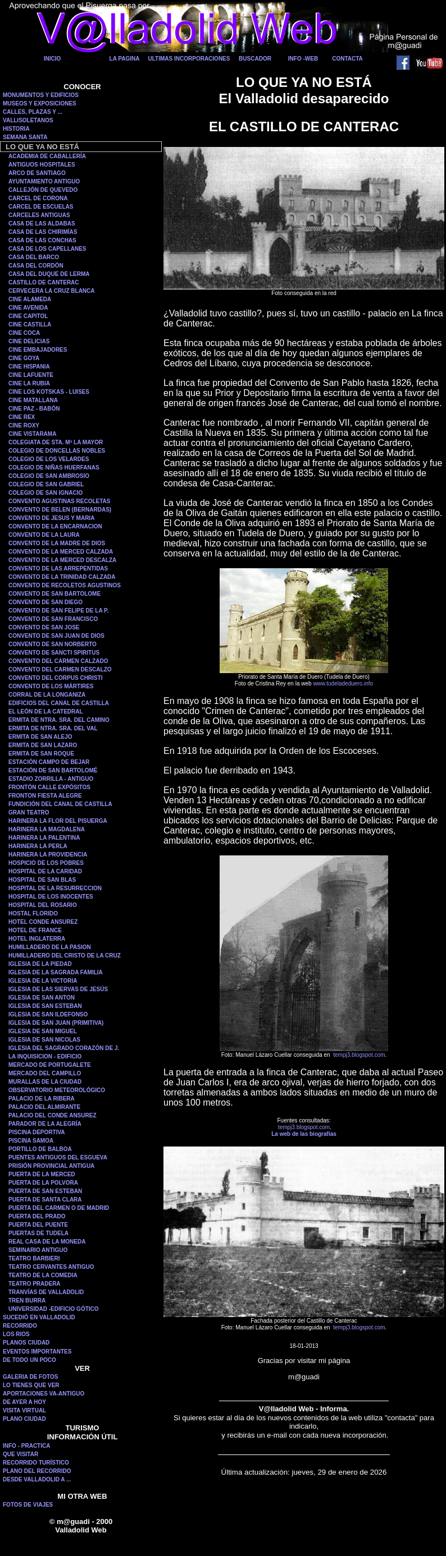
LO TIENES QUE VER (31, 1385)
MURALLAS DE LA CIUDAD (44, 1082)
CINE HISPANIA (29, 366)
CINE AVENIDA (28, 308)
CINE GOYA (23, 358)
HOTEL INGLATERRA (36, 939)
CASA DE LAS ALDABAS (41, 223)
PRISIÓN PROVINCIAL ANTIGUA (51, 1166)
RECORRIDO (20, 1326)
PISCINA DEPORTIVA (36, 1132)
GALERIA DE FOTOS (30, 1377)
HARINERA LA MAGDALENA (46, 829)
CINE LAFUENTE (30, 375)
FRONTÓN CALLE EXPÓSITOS (49, 787)
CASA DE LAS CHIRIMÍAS (42, 232)
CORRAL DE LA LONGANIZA (46, 695)
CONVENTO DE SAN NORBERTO (52, 644)
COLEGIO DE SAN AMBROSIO (48, 476)
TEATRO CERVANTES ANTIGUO (51, 1267)
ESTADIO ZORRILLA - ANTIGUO (50, 779)
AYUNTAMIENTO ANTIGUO (44, 181)
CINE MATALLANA (33, 400)
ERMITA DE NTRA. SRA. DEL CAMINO (59, 720)
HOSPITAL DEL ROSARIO (42, 905)
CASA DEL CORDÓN (35, 266)
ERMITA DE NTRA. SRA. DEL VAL (53, 728)
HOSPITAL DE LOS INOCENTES (50, 897)
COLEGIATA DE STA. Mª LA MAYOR (55, 442)
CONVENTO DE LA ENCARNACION (55, 526)
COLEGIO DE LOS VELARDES (48, 459)
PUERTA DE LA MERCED (41, 1174)
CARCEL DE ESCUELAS (40, 207)
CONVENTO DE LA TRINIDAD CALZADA (62, 577)
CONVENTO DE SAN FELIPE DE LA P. (58, 610)
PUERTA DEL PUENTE (38, 1225)
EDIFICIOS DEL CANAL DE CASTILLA (58, 703)
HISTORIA (16, 129)
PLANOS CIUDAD (26, 1342)
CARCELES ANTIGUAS (39, 215)
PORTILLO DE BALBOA (40, 1149)
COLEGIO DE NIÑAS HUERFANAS (53, 467)
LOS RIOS (16, 1334)
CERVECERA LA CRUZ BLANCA (51, 291)
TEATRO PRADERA (34, 1284)
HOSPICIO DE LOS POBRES (46, 863)
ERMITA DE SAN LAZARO (42, 745)
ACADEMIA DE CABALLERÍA (47, 156)
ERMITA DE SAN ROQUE (41, 754)
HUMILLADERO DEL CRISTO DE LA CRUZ (64, 955)
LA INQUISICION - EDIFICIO (44, 1056)
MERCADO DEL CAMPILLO (44, 1073)
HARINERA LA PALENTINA (44, 838)
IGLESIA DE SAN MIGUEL (42, 1031)
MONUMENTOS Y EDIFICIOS (41, 95)
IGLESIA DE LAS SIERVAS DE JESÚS (58, 989)
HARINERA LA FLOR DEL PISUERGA (57, 821)
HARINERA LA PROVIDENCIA (47, 854)
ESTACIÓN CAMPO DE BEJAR (48, 762)
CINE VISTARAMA (32, 434)
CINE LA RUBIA (29, 383)
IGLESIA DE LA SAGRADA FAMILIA (55, 972)
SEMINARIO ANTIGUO (37, 1250)
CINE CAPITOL (28, 316)
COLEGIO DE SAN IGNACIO (45, 493)
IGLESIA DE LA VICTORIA (42, 981)
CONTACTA (347, 59)
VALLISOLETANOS (28, 120)
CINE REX (21, 417)
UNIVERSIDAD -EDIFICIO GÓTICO (53, 1309)
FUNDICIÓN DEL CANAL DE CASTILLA (60, 804)
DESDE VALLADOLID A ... (37, 1479)
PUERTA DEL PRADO (37, 1216)
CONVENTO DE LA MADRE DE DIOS (56, 543)
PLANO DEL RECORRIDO (37, 1471)
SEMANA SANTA (25, 137)
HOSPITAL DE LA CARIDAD (45, 871)
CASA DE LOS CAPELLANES (47, 249)
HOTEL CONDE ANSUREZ (43, 922)
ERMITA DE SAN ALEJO (40, 737)
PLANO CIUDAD (24, 1419)
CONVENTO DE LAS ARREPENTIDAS (58, 568)
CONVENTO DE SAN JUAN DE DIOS (56, 636)
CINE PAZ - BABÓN (34, 409)
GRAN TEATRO (28, 812)
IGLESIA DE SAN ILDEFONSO (48, 1014)
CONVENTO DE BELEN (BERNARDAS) (59, 510)
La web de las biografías (303, 1134)
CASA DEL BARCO (33, 257)
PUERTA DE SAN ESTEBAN (45, 1191)
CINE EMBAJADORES (37, 350)
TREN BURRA (26, 1300)
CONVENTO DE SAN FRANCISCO (53, 619)
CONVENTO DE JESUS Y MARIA (51, 518)
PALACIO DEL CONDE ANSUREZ (52, 1115)
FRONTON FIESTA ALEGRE (45, 796)
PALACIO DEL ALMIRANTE (44, 1107)
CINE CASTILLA (29, 324)
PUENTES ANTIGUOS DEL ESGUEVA (57, 1157)
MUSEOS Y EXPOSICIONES (39, 103)
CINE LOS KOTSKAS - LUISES (48, 392)
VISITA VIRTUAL (24, 1410)
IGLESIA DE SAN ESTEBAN (45, 1006)
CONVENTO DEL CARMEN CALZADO (58, 661)
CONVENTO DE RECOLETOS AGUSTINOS (64, 585)
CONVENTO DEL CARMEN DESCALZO (60, 669)
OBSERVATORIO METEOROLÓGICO (56, 1090)
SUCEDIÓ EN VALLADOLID (39, 1317)
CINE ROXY (23, 425)
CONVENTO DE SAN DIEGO (45, 602)
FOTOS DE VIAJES (28, 1505)
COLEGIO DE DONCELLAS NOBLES (56, 451)
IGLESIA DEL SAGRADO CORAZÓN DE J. (63, 1048)
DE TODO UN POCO (29, 1360)
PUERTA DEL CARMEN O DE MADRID (58, 1208)
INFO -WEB (303, 59)
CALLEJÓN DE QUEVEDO (43, 190)
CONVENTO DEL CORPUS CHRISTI (55, 678)
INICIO (52, 59)
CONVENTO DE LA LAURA (44, 535)
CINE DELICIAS (28, 341)
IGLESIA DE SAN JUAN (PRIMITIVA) (55, 1023)
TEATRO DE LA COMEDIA (43, 1275)
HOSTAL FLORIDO (33, 913)
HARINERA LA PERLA (37, 846)
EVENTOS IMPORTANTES (37, 1351)
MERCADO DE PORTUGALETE (49, 1065)
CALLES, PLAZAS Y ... (32, 112)
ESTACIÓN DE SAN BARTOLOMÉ (53, 770)
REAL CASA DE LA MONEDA (46, 1242)
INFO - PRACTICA (26, 1446)
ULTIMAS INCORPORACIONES (189, 59)
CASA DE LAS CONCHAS (42, 240)
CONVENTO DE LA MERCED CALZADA (60, 552)
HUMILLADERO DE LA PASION (49, 947)
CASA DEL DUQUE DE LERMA (48, 274)
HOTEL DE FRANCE (35, 930)
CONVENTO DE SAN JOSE (44, 627)
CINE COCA (24, 333)
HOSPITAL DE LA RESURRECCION (55, 888)
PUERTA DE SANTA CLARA (45, 1199)
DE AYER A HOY (24, 1402)
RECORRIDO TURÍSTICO (36, 1463)
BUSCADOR (255, 59)
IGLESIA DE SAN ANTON (41, 998)
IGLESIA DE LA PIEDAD (40, 964)
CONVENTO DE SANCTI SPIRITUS (53, 653)
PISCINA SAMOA (30, 1141)
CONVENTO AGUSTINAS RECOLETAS (59, 501)
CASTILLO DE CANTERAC (43, 282)
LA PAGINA (125, 59)
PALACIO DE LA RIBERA (41, 1098)
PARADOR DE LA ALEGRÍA (44, 1124)
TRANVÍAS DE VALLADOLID (46, 1292)
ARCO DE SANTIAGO (37, 173)
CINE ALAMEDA (29, 299)
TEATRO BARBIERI (34, 1258)
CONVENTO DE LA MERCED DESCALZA (62, 560)
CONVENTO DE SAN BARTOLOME (54, 594)
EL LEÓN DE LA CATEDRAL (45, 711)
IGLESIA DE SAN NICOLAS (44, 1040)
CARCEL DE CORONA (37, 198)
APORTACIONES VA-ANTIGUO (43, 1394)
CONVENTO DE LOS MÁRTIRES (51, 686)
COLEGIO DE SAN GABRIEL (46, 484)
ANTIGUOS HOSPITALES (41, 165)
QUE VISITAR (20, 1454)
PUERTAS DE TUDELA (38, 1233)
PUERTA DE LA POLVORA (43, 1183)
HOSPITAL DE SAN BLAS (42, 880)
